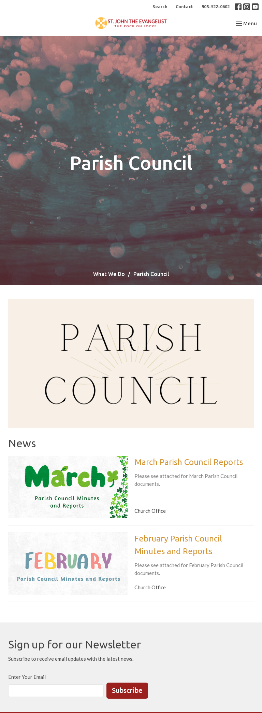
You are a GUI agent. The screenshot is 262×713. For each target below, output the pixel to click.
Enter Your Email (27, 677)
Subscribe (127, 690)
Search (159, 6)
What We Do (109, 274)
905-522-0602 (216, 6)
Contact (184, 6)
